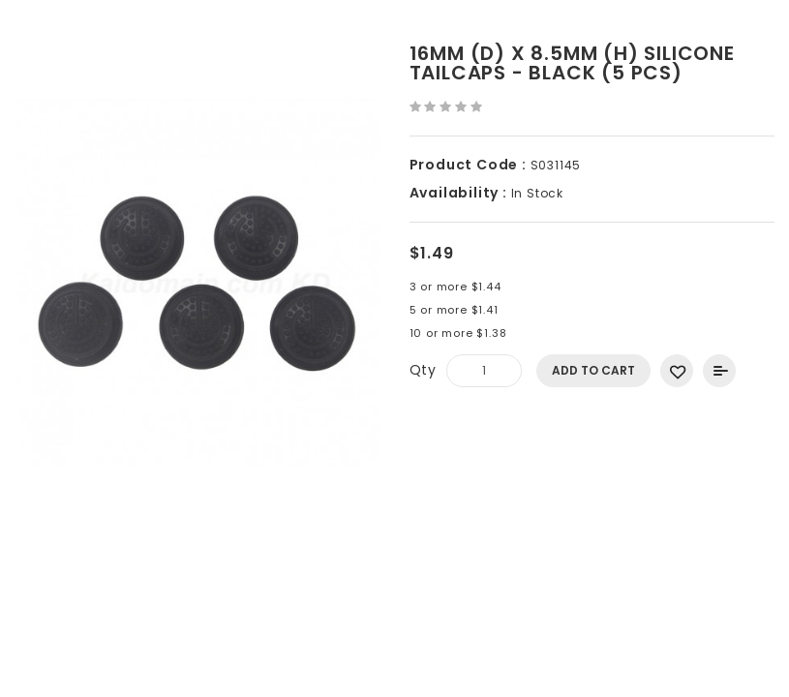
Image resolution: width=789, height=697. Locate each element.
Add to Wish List (676, 370)
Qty (423, 369)
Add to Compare (719, 370)
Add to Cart (593, 370)
